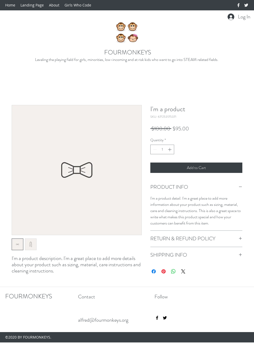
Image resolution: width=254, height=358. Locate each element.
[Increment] (170, 149)
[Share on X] (183, 271)
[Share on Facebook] (154, 271)
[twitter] (246, 5)
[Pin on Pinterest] (163, 271)
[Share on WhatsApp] (173, 271)
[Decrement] (154, 149)
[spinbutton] (162, 149)
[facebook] (238, 5)
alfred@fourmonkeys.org (103, 320)
